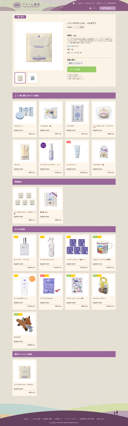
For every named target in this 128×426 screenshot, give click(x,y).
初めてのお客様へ (74, 75)
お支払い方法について (75, 77)
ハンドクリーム (71, 164)
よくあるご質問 (35, 419)
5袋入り (69, 46)
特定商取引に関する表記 (87, 419)
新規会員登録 (112, 3)
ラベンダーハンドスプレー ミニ (50, 164)
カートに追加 (74, 69)
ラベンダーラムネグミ (46, 298)
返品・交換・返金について (76, 79)
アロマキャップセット (99, 298)
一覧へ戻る (20, 17)
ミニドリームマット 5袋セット (76, 259)
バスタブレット (18, 126)
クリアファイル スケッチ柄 (75, 298)
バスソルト (17, 164)
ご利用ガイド (100, 3)
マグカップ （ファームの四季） (102, 259)
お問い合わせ (100, 419)
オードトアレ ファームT (21, 259)
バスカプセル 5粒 (98, 164)
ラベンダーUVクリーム (20, 298)
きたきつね (17, 337)
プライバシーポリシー (71, 419)
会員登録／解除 (47, 419)
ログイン (94, 8)
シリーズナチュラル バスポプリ (23, 384)
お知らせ (80, 3)
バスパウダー (70, 126)
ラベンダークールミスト (47, 259)
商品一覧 (89, 3)
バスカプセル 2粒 (45, 126)
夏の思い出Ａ (44, 212)
